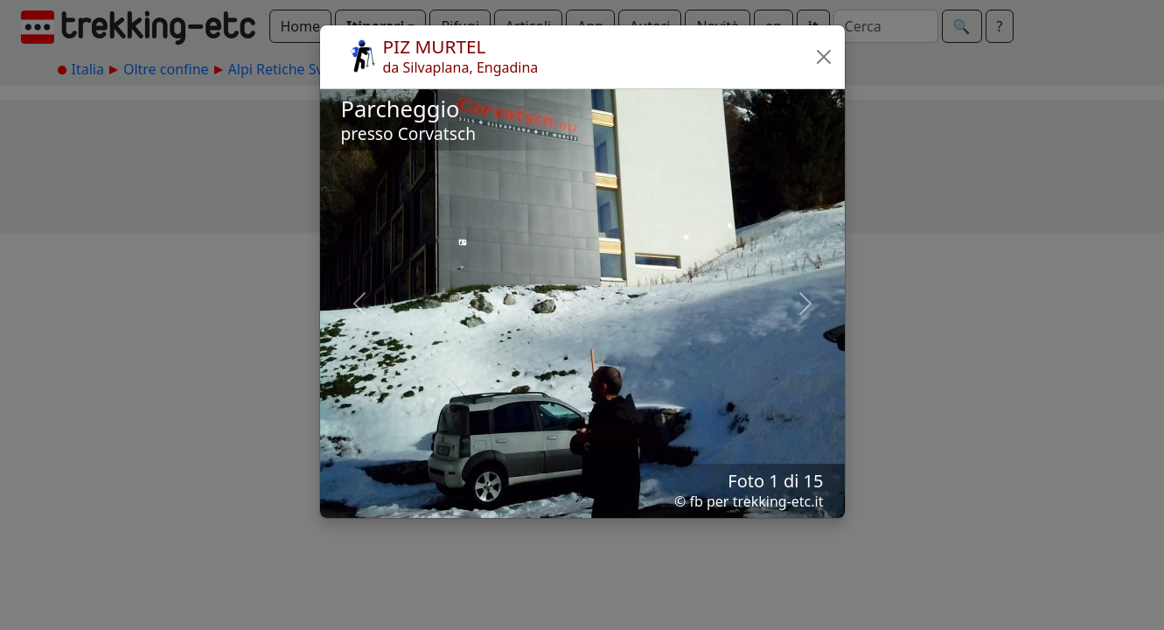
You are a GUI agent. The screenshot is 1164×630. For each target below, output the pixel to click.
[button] (824, 57)
